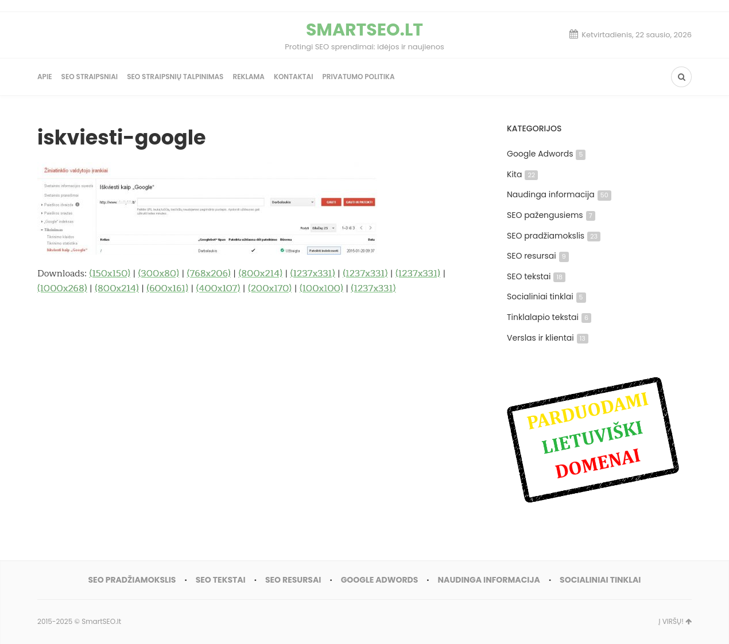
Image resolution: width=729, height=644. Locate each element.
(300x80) (158, 273)
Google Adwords (546, 153)
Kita (522, 174)
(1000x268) (62, 288)
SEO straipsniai (89, 76)
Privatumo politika (358, 76)
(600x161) (167, 288)
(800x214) (260, 273)
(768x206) (209, 273)
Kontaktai (293, 76)
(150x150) (110, 273)
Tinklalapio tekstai (549, 317)
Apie (44, 76)
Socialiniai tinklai (546, 296)
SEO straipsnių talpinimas (175, 76)
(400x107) (218, 288)
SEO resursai (538, 255)
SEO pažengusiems (551, 215)
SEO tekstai (536, 276)
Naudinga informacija (559, 194)
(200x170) (270, 288)
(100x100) (321, 288)
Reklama (248, 76)
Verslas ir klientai (547, 338)
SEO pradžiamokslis (553, 235)
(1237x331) (312, 273)
